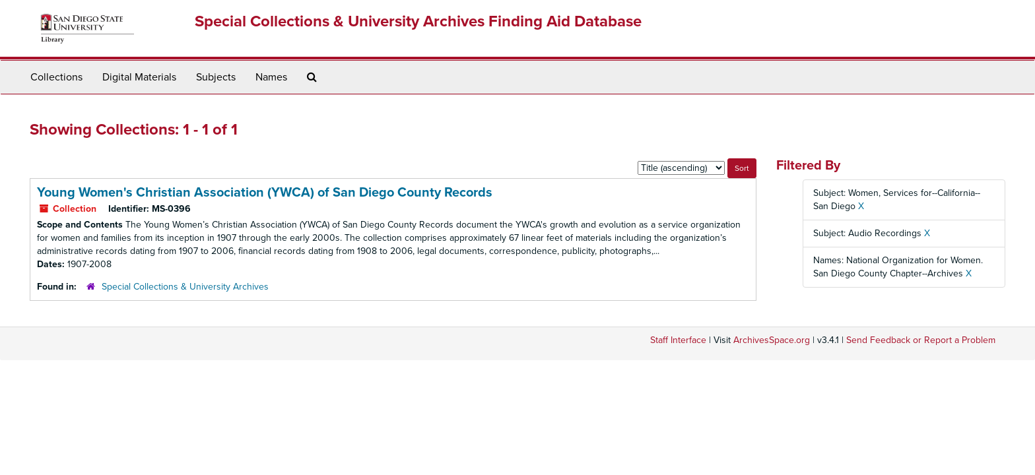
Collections (56, 77)
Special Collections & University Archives (185, 286)
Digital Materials (139, 77)
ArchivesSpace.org (771, 340)
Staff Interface (678, 340)
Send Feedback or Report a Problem (920, 340)
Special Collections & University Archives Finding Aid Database (418, 21)
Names (271, 77)
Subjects (216, 77)
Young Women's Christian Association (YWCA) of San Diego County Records (264, 193)
